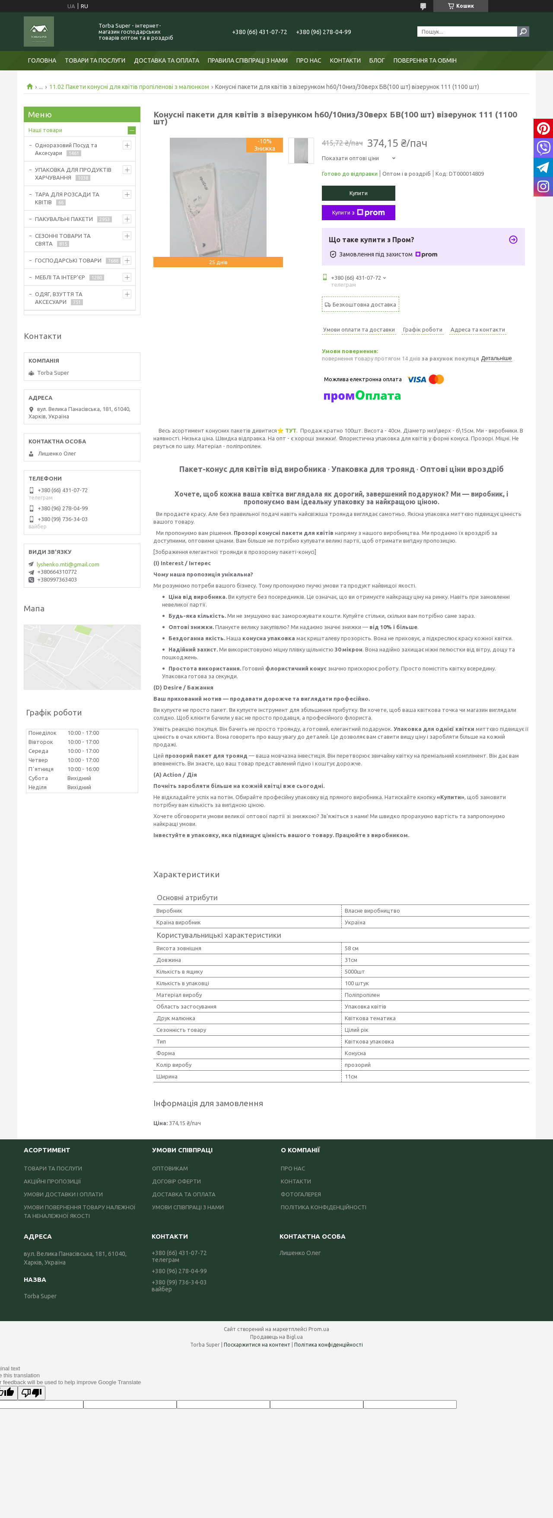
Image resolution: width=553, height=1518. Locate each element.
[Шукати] (523, 31)
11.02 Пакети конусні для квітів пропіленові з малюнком (129, 86)
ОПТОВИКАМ (170, 1168)
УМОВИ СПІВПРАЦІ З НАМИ (188, 1207)
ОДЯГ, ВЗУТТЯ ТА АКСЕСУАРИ (59, 298)
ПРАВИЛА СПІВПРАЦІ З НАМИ (248, 60)
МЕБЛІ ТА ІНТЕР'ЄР (60, 277)
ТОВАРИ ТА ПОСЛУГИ (95, 60)
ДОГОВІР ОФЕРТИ (176, 1181)
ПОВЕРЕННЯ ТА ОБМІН (425, 60)
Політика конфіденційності (328, 1344)
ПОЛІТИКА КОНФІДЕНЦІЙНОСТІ (323, 1207)
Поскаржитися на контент (257, 1344)
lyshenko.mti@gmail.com (68, 564)
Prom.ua (318, 1329)
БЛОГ (377, 60)
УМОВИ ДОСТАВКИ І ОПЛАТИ (63, 1194)
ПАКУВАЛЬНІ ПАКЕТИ (64, 219)
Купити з (358, 213)
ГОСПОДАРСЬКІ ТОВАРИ (68, 260)
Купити (359, 193)
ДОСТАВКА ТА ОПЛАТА (166, 60)
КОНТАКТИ (345, 60)
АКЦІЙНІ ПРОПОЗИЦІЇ (52, 1181)
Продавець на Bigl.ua (276, 1337)
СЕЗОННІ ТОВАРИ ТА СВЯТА (63, 240)
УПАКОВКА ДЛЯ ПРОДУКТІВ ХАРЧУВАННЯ (73, 173)
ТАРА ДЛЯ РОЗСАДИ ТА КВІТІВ (67, 198)
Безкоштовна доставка (364, 304)
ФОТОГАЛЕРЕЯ (301, 1194)
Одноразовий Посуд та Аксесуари (66, 149)
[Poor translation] (31, 1393)
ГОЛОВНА (42, 60)
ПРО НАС (308, 60)
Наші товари (45, 130)
